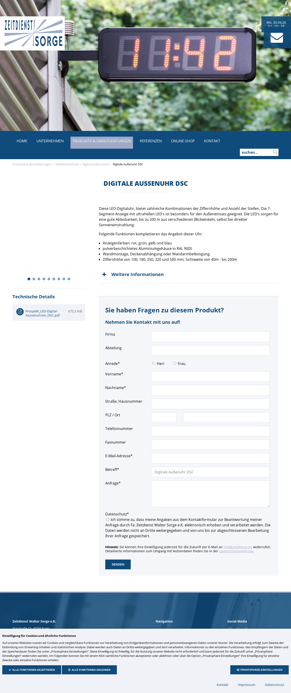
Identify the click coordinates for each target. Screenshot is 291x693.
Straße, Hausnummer (123, 401)
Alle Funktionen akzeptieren (33, 669)
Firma (110, 334)
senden (118, 564)
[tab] (188, 274)
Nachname (115, 387)
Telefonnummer (119, 428)
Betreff (113, 469)
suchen (275, 152)
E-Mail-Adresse (119, 455)
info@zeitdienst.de (237, 547)
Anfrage (113, 483)
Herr (161, 363)
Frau (182, 363)
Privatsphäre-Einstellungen (261, 669)
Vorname (114, 374)
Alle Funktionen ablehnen (91, 669)
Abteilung (113, 347)
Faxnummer (115, 442)
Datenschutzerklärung (236, 551)
